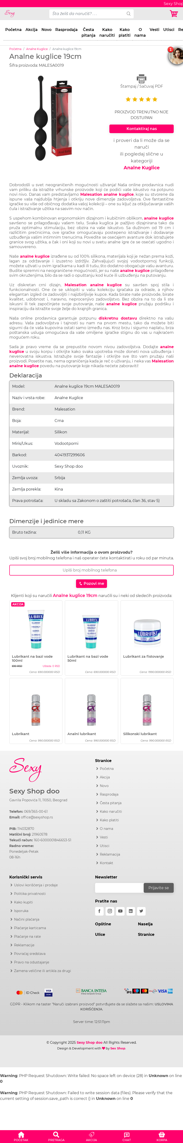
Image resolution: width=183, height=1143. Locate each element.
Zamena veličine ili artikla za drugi (42, 971)
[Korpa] (174, 14)
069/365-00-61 (36, 811)
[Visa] (47, 992)
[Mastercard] (28, 992)
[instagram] (110, 911)
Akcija (31, 29)
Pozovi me (91, 583)
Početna (13, 29)
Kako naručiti (107, 32)
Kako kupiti (23, 902)
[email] (122, 887)
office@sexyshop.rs (37, 817)
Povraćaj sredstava (30, 953)
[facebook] (99, 911)
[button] (21, 1136)
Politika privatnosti (30, 893)
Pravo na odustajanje (31, 962)
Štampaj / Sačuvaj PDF (141, 81)
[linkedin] (131, 911)
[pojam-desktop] (86, 13)
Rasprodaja (66, 29)
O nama (140, 32)
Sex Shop (117, 1048)
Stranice (146, 934)
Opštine (103, 924)
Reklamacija (110, 854)
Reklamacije (24, 945)
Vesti (154, 29)
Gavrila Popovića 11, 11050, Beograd (38, 800)
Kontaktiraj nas (142, 128)
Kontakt (106, 863)
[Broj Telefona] (91, 570)
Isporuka (21, 910)
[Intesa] (91, 991)
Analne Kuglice (37, 49)
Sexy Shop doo (34, 791)
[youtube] (120, 911)
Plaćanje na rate (27, 936)
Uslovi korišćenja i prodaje (36, 885)
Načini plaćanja (26, 919)
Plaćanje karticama (30, 928)
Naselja (145, 924)
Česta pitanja (88, 32)
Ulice (100, 934)
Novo (46, 29)
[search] (129, 13)
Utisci (168, 29)
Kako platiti (125, 32)
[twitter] (141, 911)
